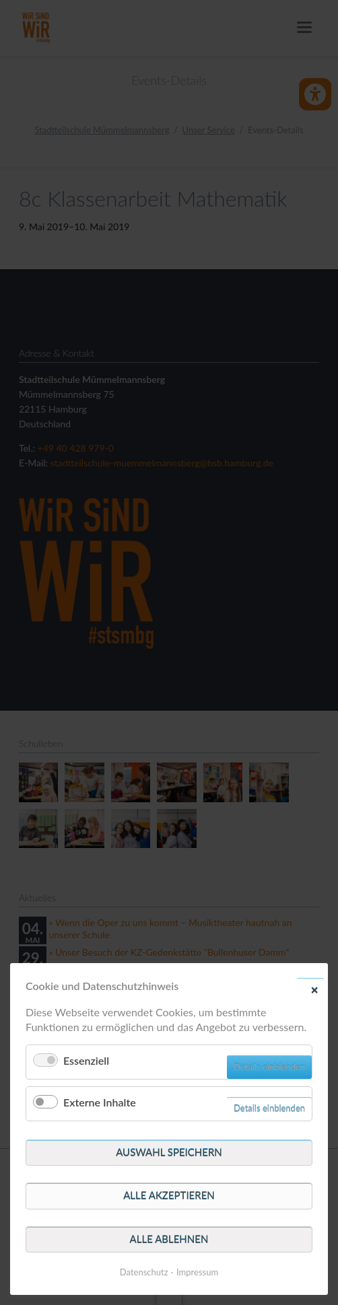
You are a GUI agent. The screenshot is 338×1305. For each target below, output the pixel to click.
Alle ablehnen (169, 1239)
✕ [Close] (314, 989)
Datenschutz (144, 1272)
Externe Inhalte (99, 1102)
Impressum (197, 1272)
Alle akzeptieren (169, 1195)
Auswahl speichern (169, 1152)
